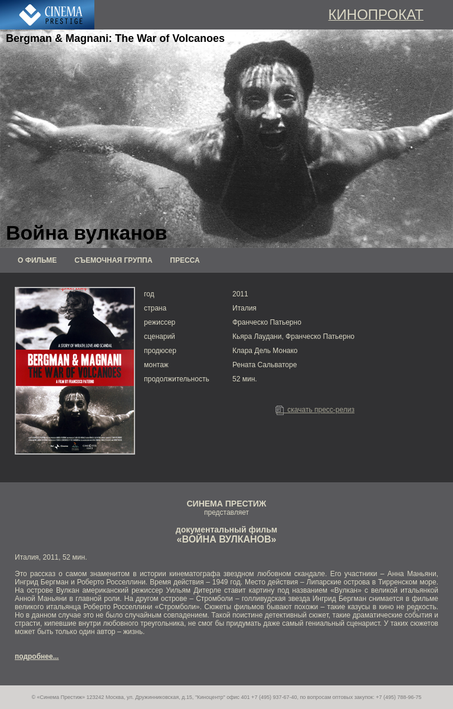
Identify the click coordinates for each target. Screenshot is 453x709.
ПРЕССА (184, 260)
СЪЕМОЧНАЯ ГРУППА (113, 260)
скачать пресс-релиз (314, 410)
